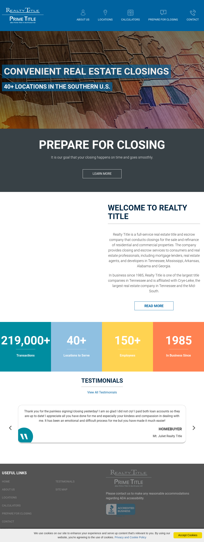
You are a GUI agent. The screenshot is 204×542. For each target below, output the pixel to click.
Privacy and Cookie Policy (130, 537)
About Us (8, 491)
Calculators (11, 507)
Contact (8, 523)
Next (194, 430)
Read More (154, 308)
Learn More (102, 175)
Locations (9, 499)
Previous (10, 430)
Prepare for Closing (17, 515)
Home (6, 483)
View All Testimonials (102, 394)
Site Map (61, 491)
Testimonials (64, 483)
